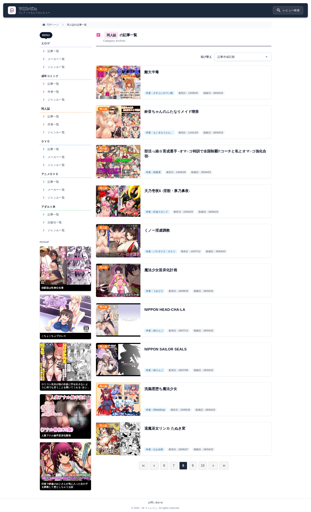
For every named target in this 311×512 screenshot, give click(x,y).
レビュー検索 (288, 10)
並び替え (206, 56)
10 (202, 465)
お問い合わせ (155, 502)
